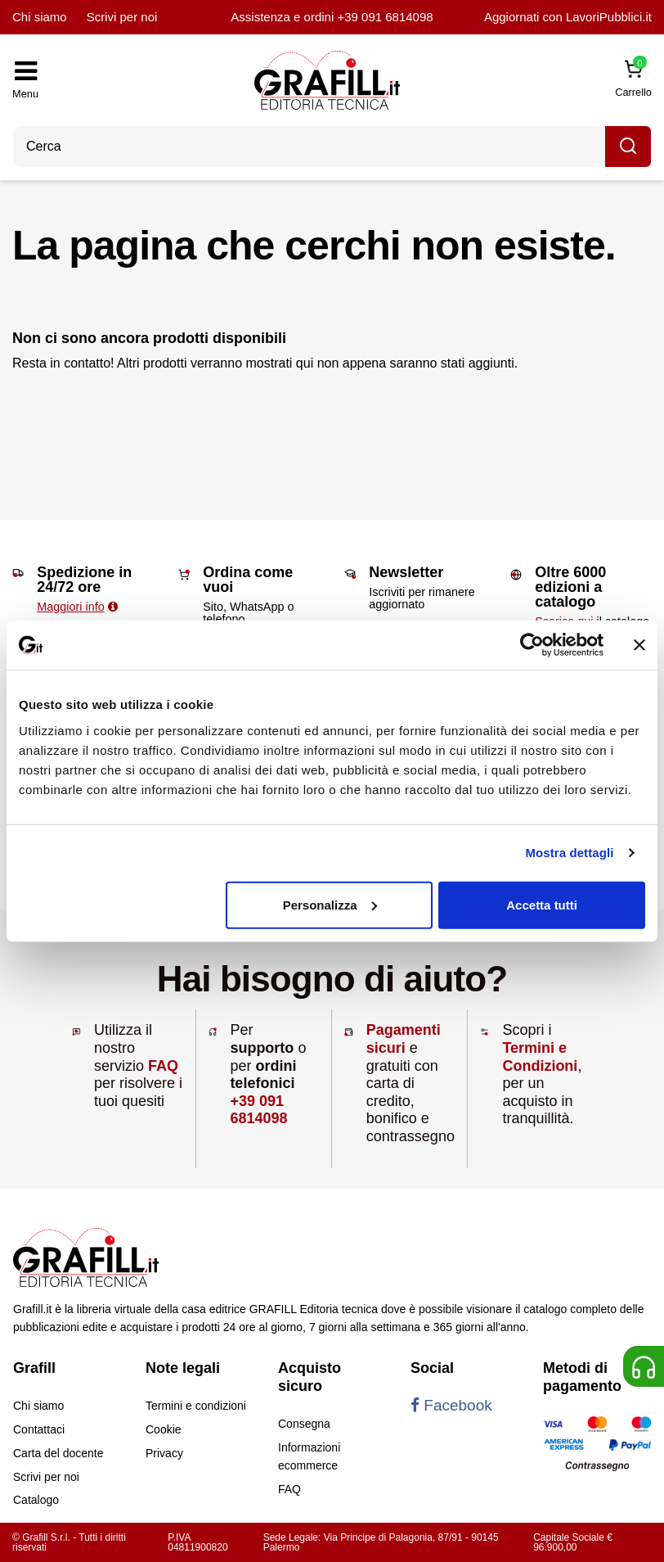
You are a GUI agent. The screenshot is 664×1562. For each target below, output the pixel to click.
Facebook (451, 1405)
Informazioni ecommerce (309, 1456)
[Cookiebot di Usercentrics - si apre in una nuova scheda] (531, 645)
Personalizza (330, 904)
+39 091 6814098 (385, 17)
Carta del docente (58, 1453)
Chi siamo (39, 17)
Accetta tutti (541, 904)
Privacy (164, 1453)
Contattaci (39, 1429)
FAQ (163, 1066)
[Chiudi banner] (639, 645)
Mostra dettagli (569, 853)
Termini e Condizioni (539, 1057)
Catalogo (36, 1499)
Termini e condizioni (196, 1405)
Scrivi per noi (122, 17)
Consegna (304, 1423)
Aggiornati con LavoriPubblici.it (568, 17)
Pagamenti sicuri (403, 1039)
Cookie (164, 1429)
